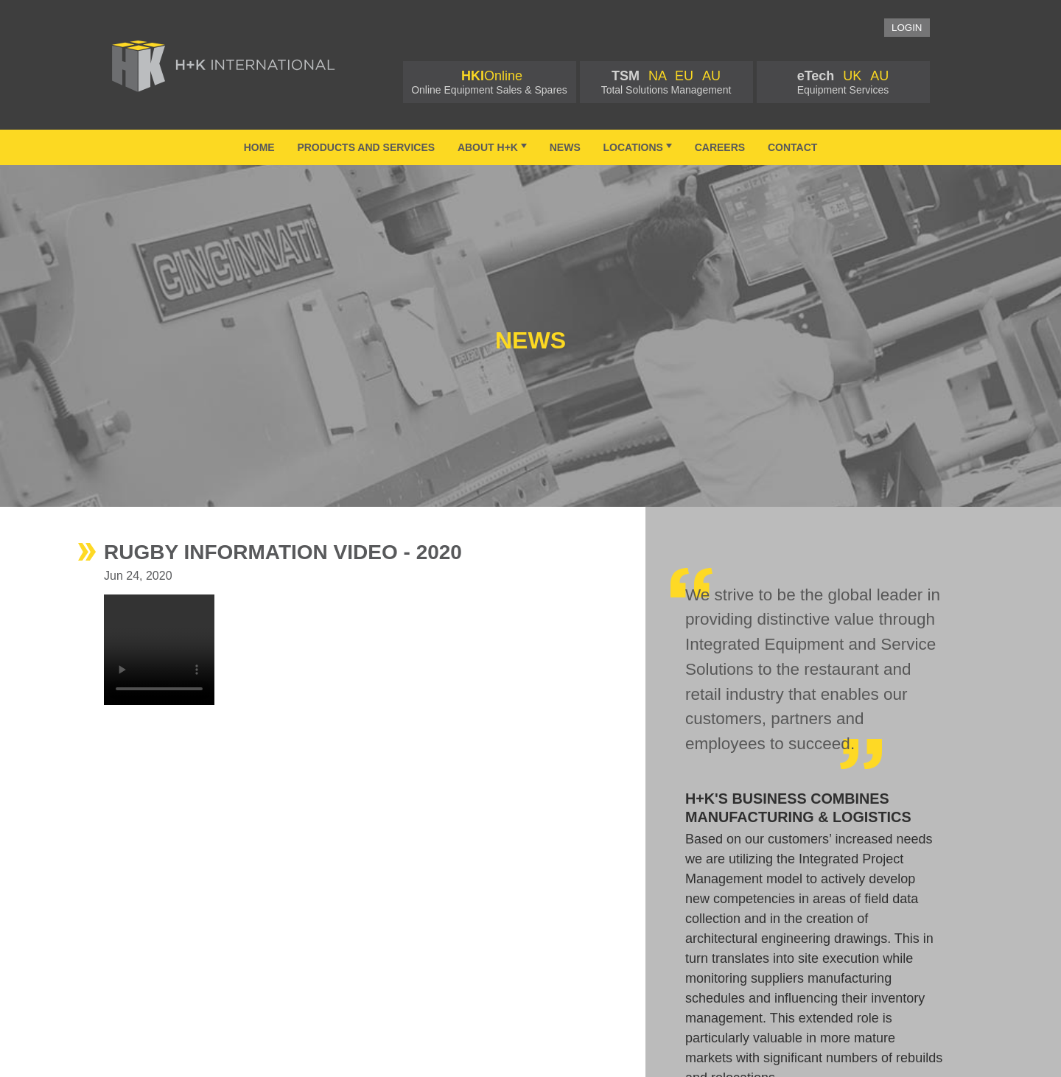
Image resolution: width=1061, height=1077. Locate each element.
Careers (720, 147)
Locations (639, 146)
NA (657, 76)
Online (491, 76)
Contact (792, 147)
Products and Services (366, 147)
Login (907, 27)
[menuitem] (259, 147)
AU (711, 76)
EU (684, 76)
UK (852, 76)
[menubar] (530, 147)
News (565, 147)
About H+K (494, 146)
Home (259, 147)
